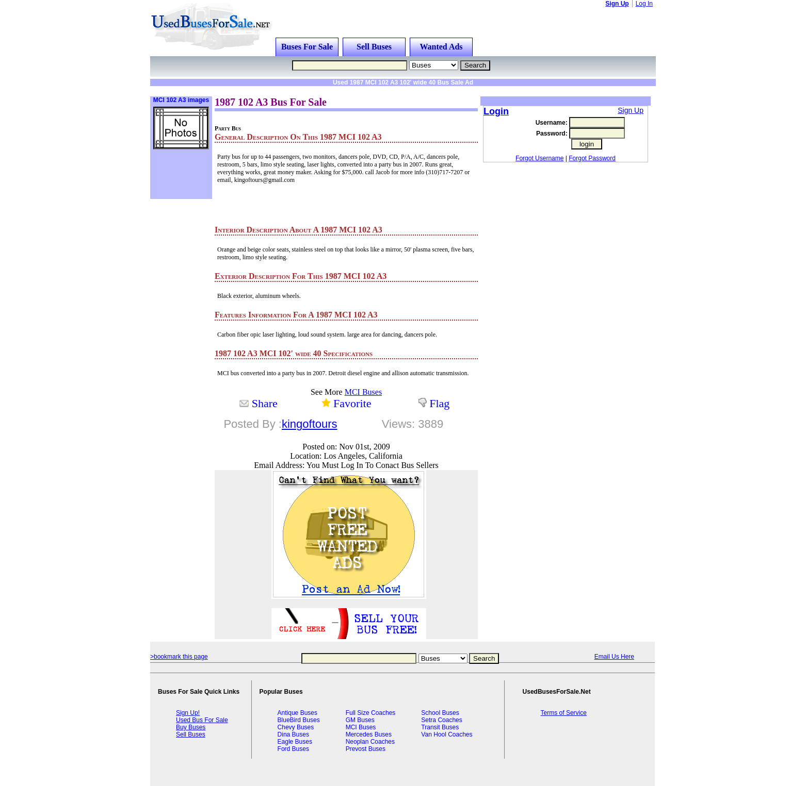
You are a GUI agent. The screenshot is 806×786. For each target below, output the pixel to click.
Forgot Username (539, 158)
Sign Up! (188, 712)
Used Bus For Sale (202, 720)
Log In (644, 3)
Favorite (352, 403)
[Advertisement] (281, 90)
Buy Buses (190, 727)
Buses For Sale (307, 46)
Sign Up (616, 3)
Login (496, 111)
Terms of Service (564, 712)
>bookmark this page (179, 656)
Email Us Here (614, 656)
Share (265, 403)
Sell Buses (374, 46)
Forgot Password (592, 158)
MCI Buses (363, 392)
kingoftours (309, 423)
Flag (439, 403)
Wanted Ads (441, 46)
